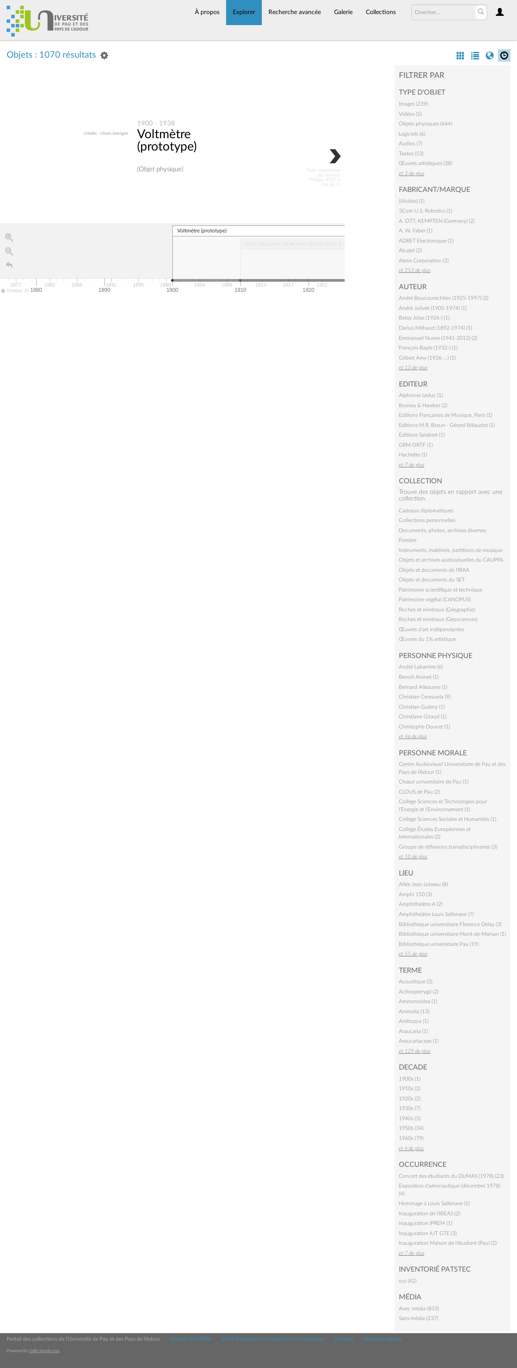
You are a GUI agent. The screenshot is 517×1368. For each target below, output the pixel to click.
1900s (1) (409, 1078)
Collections (381, 12)
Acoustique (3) (415, 981)
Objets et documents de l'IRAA (434, 570)
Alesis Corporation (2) (424, 260)
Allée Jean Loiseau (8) (423, 884)
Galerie (343, 12)
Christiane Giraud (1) (422, 716)
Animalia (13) (414, 1011)
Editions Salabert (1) (422, 435)
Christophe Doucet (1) (424, 726)
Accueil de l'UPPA (190, 1339)
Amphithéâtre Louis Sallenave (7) (436, 914)
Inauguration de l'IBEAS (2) (429, 1213)
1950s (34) (411, 1128)
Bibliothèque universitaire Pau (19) (439, 944)
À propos (207, 12)
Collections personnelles (427, 520)
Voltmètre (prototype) (167, 141)
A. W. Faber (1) (415, 230)
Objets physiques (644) (425, 123)
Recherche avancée (294, 12)
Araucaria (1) (413, 1031)
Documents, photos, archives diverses (442, 530)
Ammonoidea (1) (418, 1001)
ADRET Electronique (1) (426, 240)
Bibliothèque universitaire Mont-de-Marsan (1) (452, 934)
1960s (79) (411, 1138)
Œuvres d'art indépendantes (431, 629)
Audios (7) (410, 143)
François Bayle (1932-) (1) (428, 347)
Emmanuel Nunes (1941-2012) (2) (438, 338)
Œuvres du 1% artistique (427, 639)
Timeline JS (15, 291)
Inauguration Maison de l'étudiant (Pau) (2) (448, 1243)
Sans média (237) (418, 1318)
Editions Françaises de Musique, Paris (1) (445, 415)
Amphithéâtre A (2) (421, 904)
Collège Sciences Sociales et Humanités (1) (447, 819)
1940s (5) (409, 1118)
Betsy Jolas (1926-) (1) (424, 317)
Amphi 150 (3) (415, 894)
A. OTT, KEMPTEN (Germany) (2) (437, 221)
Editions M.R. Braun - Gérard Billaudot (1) (447, 425)
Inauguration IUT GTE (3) (428, 1233)
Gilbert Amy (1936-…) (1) (427, 357)
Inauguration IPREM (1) (425, 1223)
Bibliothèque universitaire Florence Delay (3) (450, 924)
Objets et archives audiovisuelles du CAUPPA (451, 560)
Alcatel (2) (410, 250)
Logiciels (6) (412, 133)
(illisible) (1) (411, 201)
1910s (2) (409, 1088)
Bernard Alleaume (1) (423, 687)
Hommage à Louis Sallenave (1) (434, 1203)
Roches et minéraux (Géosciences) (438, 619)
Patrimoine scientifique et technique (440, 589)
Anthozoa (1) (413, 1021)
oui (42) (408, 1280)
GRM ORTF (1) (416, 445)
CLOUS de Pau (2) (419, 791)
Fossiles (408, 540)
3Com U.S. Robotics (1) (425, 210)
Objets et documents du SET (432, 579)
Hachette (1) (413, 454)
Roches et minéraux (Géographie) (437, 609)
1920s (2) (409, 1098)
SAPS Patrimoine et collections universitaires (272, 1339)
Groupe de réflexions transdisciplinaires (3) (448, 846)
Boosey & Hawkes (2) (423, 405)
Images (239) (413, 104)
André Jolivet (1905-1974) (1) (433, 308)
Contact (344, 1339)
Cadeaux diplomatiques (426, 510)
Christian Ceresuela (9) (424, 696)
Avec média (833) (419, 1308)
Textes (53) (411, 153)
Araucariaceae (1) (419, 1041)
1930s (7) (409, 1108)
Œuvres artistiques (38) (425, 163)
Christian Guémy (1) (422, 707)
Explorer (244, 12)
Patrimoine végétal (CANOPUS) (435, 599)
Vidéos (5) (410, 114)
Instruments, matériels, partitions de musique (450, 550)
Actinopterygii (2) (419, 991)
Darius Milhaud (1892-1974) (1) (435, 328)
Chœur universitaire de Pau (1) (434, 781)
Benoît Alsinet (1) (419, 677)
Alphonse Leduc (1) (421, 395)
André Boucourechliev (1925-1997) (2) (443, 298)
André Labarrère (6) (421, 666)
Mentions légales (382, 1339)
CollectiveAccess (44, 1351)
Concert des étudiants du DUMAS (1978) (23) (451, 1176)
